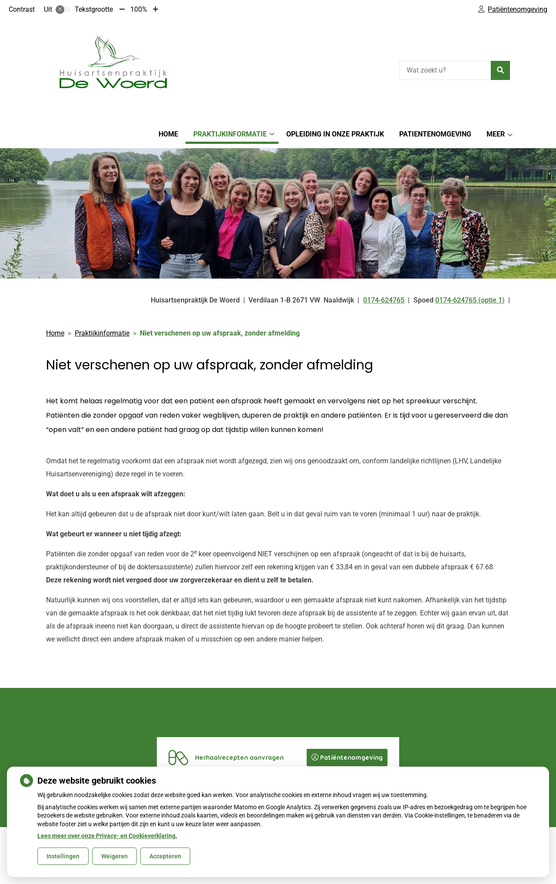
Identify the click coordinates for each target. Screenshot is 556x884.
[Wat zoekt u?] (445, 70)
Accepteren (165, 856)
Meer (495, 134)
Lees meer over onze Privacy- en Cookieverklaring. (107, 835)
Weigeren (114, 856)
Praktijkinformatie (230, 134)
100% (138, 9)
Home (168, 134)
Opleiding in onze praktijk (335, 134)
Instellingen (62, 856)
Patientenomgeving (435, 134)
